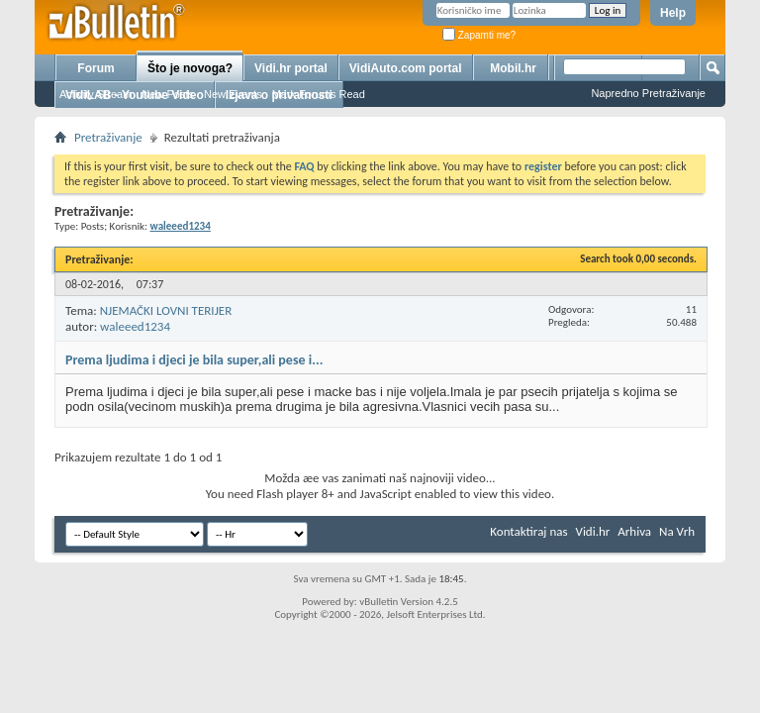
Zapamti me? (479, 35)
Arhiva (634, 531)
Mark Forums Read (318, 94)
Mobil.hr (513, 68)
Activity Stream (95, 94)
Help (673, 13)
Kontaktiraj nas (528, 531)
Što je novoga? (190, 68)
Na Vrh (677, 531)
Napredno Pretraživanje (648, 93)
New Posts (168, 94)
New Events (233, 94)
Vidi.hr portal (291, 68)
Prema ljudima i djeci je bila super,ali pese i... (194, 360)
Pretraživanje (108, 137)
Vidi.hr (593, 531)
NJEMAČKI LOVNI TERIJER (166, 310)
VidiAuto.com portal (405, 68)
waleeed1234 (135, 326)
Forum (95, 68)
